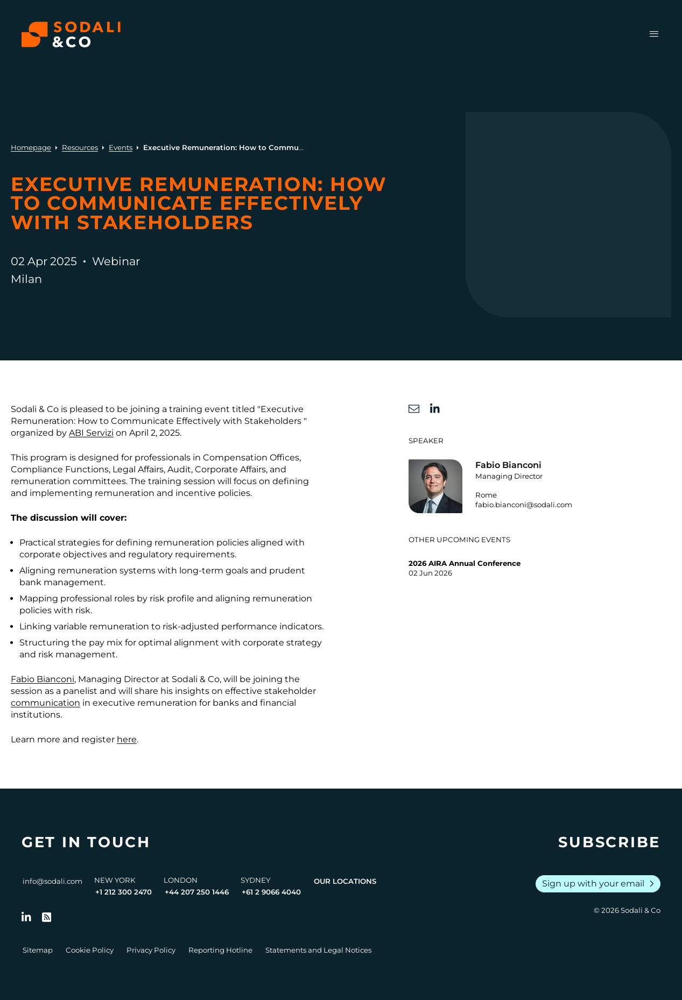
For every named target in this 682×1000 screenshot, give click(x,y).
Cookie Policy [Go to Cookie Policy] (90, 950)
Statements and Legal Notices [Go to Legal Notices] (318, 950)
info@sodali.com (52, 881)
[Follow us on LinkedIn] (26, 917)
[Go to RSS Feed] (47, 917)
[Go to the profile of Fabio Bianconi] (540, 486)
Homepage (31, 147)
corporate (263, 642)
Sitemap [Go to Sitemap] (38, 950)
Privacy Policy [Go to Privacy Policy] (150, 950)
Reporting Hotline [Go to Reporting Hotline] (220, 950)
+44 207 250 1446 (197, 892)
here (127, 739)
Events (120, 147)
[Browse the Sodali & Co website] (71, 34)
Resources (80, 147)
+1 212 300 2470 (123, 892)
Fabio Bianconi (42, 679)
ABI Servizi (91, 433)
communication (45, 703)
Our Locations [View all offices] (345, 881)
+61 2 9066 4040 (271, 892)
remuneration (87, 570)
